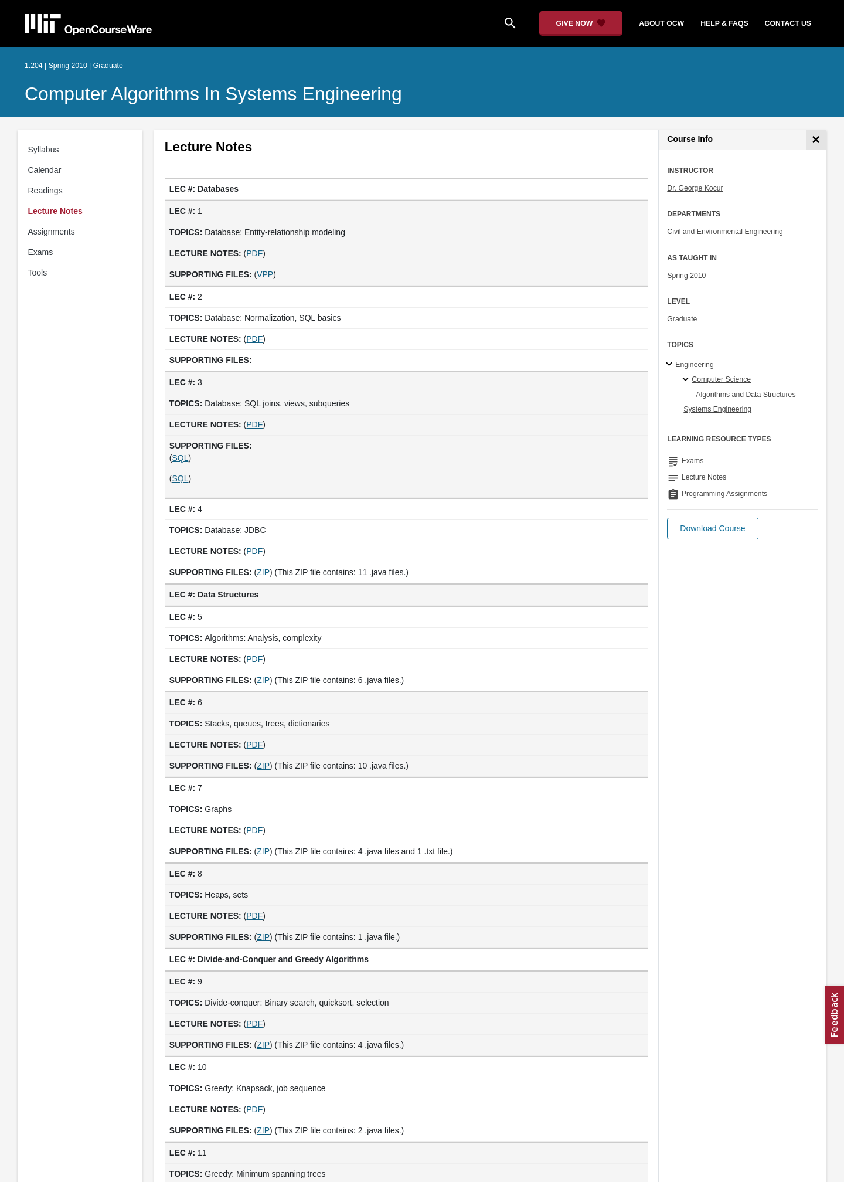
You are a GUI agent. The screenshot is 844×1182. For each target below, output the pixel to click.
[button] (712, 528)
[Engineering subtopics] (671, 364)
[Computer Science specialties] (687, 380)
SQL (180, 458)
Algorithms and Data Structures (745, 394)
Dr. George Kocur (695, 188)
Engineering (694, 365)
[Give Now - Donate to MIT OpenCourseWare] (581, 23)
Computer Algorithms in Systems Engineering (213, 93)
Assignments (51, 231)
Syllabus (43, 149)
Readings (45, 190)
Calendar (45, 170)
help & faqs (724, 23)
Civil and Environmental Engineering (724, 231)
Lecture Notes (55, 211)
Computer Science (721, 379)
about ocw (661, 23)
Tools (37, 272)
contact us (788, 23)
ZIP (263, 572)
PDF (254, 253)
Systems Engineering (717, 409)
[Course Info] (816, 140)
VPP (265, 274)
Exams (40, 252)
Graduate (682, 319)
